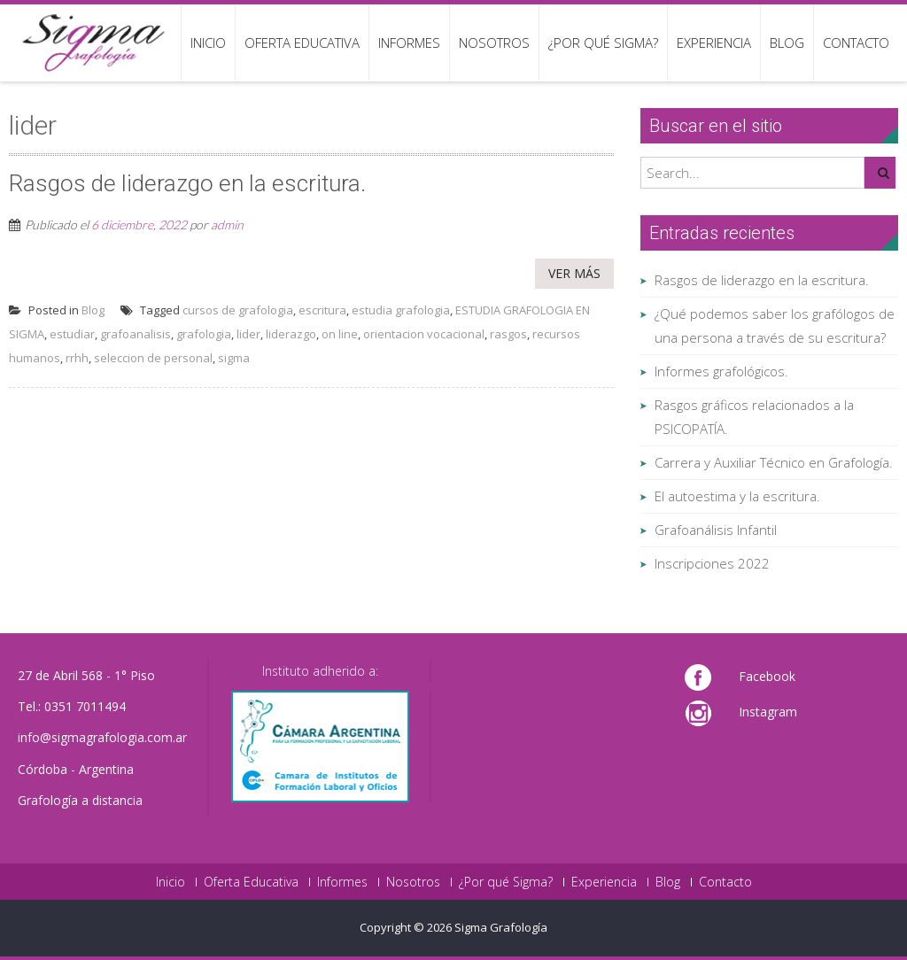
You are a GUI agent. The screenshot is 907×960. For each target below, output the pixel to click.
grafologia (203, 334)
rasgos (508, 334)
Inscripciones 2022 (712, 563)
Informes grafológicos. (721, 371)
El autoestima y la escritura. (737, 496)
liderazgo (291, 334)
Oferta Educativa (302, 42)
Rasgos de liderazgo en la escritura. (762, 280)
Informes (409, 42)
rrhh (77, 358)
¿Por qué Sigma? (603, 42)
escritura (322, 310)
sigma (234, 358)
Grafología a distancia (80, 800)
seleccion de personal (153, 358)
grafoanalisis (135, 334)
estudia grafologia (401, 310)
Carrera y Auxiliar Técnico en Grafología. (774, 462)
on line (340, 334)
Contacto (856, 42)
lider (248, 334)
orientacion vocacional (424, 334)
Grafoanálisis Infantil (716, 529)
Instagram (768, 711)
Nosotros (494, 42)
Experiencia (714, 42)
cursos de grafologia (237, 310)
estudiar (72, 334)
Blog (787, 42)
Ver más (574, 273)
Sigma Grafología (500, 927)
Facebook (767, 676)
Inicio (208, 42)
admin (227, 224)
